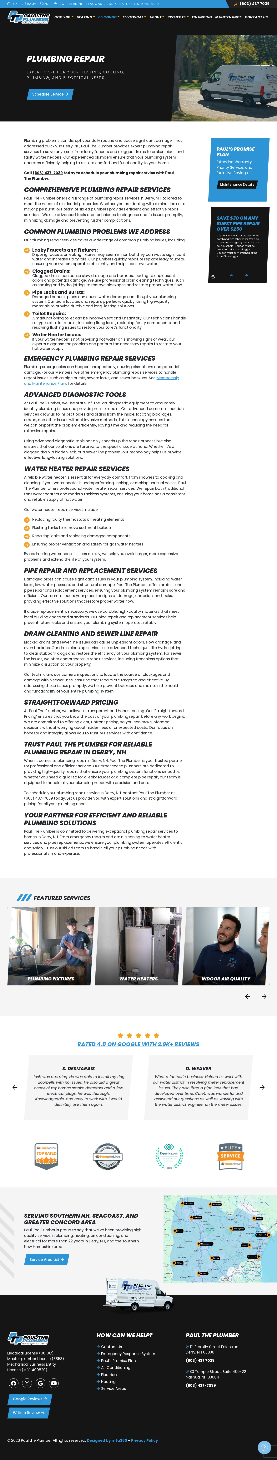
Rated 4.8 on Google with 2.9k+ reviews (138, 1044)
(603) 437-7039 (48, 172)
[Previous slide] (247, 996)
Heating (84, 17)
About (155, 17)
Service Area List (47, 1259)
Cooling (62, 17)
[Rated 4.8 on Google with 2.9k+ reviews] (138, 1035)
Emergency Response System (126, 1353)
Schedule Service (50, 94)
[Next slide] (246, 275)
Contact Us (256, 17)
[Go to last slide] (231, 275)
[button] (51, 946)
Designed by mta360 (107, 1440)
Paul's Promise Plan (116, 1360)
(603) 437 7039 (252, 3)
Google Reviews (30, 1399)
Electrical (133, 17)
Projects (177, 17)
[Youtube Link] (54, 1383)
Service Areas (111, 1388)
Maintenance (228, 17)
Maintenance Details (237, 184)
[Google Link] (40, 1383)
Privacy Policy (144, 1440)
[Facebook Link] (13, 1383)
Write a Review (28, 1412)
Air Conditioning (113, 1367)
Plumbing (107, 17)
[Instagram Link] (27, 1383)
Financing (202, 17)
